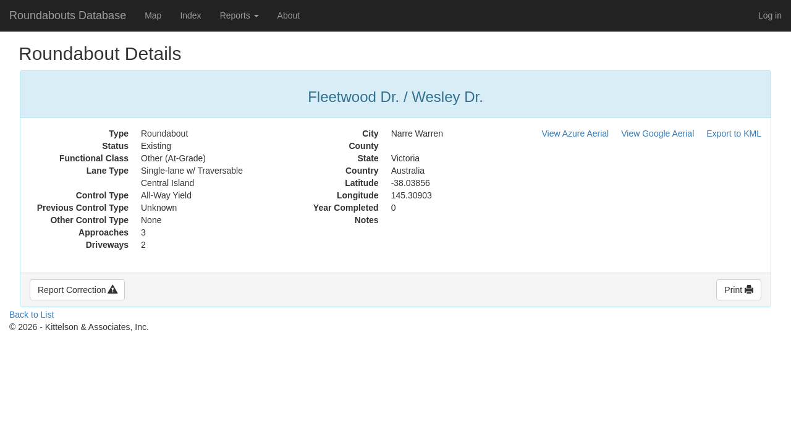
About (288, 15)
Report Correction (77, 290)
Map (153, 15)
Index (190, 15)
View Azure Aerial (575, 133)
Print (738, 290)
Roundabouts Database (67, 15)
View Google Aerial (657, 133)
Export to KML (733, 133)
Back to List (31, 315)
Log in (770, 15)
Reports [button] (239, 15)
